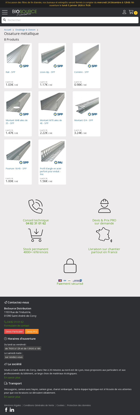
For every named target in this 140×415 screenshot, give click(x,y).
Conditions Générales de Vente (39, 405)
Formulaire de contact (16, 325)
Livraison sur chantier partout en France (104, 250)
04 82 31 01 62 (36, 223)
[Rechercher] (70, 20)
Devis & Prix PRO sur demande (104, 221)
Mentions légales (12, 405)
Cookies (61, 405)
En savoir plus (12, 377)
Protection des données (79, 405)
